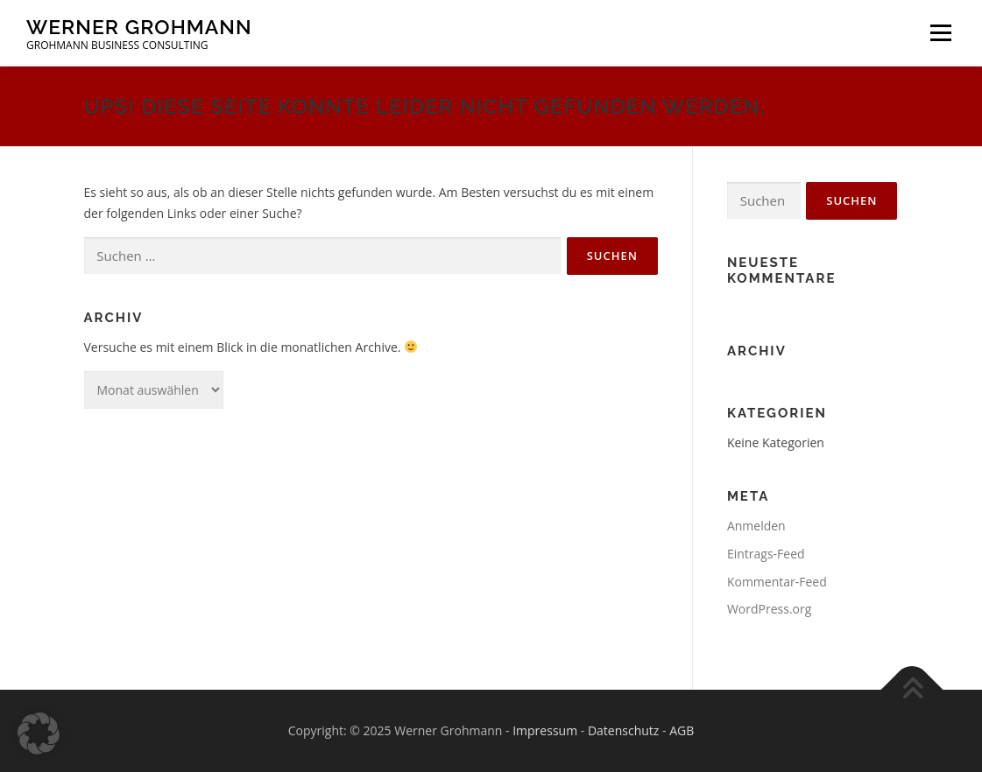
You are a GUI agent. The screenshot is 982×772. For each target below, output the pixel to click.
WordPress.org (769, 608)
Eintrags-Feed (766, 553)
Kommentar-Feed (777, 581)
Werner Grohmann (139, 27)
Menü (940, 33)
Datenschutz (623, 730)
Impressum (544, 730)
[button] (38, 733)
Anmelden (756, 525)
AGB (681, 730)
